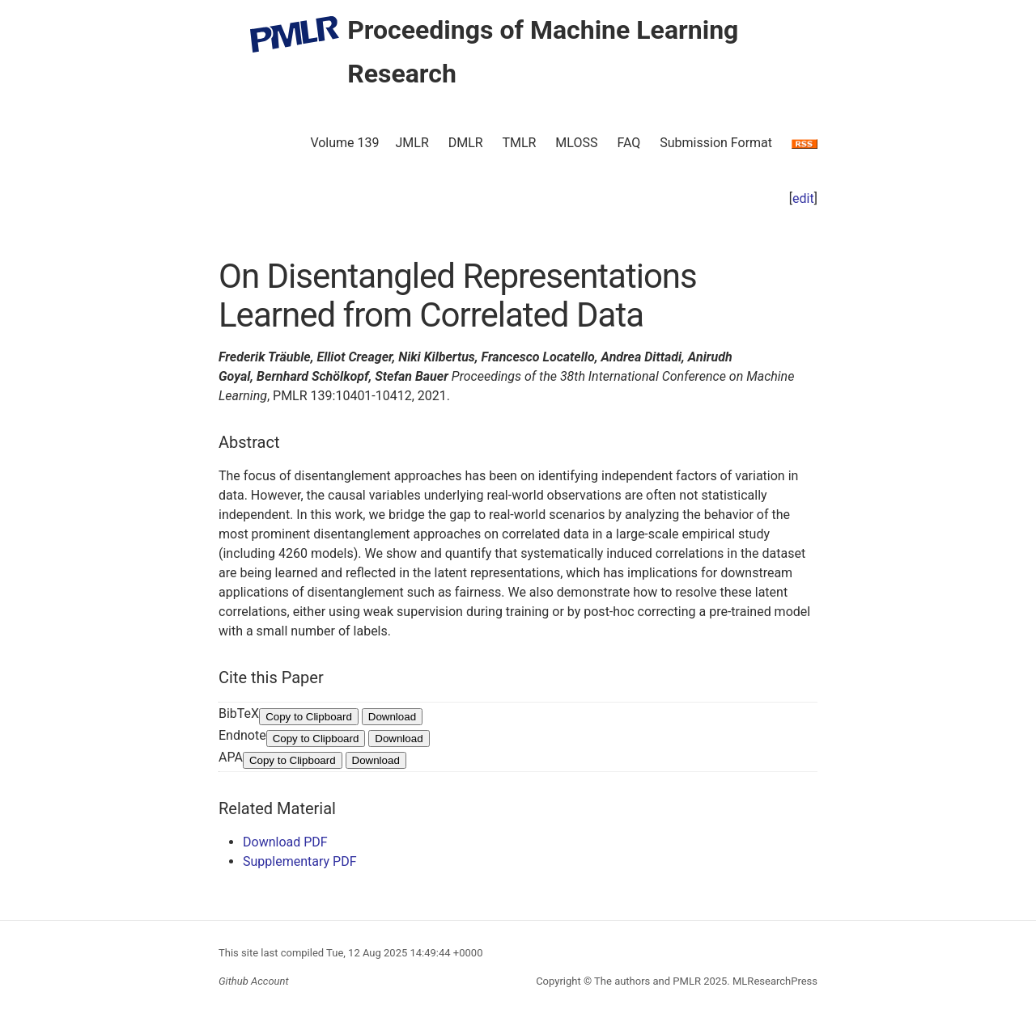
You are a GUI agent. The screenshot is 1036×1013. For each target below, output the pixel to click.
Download (392, 717)
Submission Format (716, 142)
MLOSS (576, 142)
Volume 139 (344, 142)
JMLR (412, 142)
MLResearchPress (773, 981)
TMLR (519, 142)
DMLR (465, 142)
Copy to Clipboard (308, 717)
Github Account (254, 981)
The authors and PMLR (647, 981)
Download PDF (285, 842)
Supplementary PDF (300, 861)
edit (803, 198)
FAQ (628, 142)
